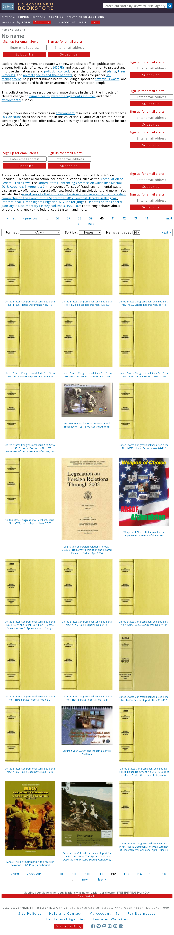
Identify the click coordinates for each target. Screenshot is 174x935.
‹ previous (30, 218)
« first (11, 218)
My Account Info (104, 913)
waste (115, 79)
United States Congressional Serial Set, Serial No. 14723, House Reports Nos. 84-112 (144, 446)
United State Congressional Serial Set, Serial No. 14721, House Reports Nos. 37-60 (30, 521)
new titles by (28, 22)
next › (86, 879)
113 (126, 874)
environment (65, 113)
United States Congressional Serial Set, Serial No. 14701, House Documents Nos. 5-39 (87, 375)
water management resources (73, 96)
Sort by (71, 232)
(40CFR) (58, 67)
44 (146, 218)
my (66, 22)
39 (90, 218)
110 (87, 874)
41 (113, 218)
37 (68, 218)
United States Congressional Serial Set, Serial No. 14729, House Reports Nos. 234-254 (30, 375)
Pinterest (115, 926)
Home (5, 29)
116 (164, 874)
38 (79, 218)
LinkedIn (121, 926)
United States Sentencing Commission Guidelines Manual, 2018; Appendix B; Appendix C (62, 185)
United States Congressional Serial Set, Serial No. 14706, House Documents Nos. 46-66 (30, 770)
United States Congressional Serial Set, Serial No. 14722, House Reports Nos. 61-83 (87, 623)
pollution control (56, 71)
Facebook (93, 926)
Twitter (99, 926)
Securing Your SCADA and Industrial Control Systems (87, 752)
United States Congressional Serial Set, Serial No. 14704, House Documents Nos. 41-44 (144, 623)
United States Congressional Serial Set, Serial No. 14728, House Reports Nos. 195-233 (87, 303)
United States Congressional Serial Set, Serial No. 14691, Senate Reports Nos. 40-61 (87, 698)
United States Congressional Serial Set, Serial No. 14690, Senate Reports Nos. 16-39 (144, 375)
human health (39, 96)
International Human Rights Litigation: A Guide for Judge (43, 202)
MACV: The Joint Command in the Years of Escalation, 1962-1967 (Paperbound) (30, 863)
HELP (83, 22)
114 (138, 874)
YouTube (110, 926)
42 (124, 218)
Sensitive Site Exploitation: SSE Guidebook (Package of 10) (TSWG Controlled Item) (87, 425)
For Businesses (141, 913)
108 (61, 874)
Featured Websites (110, 919)
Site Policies (30, 913)
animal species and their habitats (47, 75)
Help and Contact (65, 913)
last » (90, 224)
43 (135, 218)
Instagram (104, 926)
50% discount (11, 117)
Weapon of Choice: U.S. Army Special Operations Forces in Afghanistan (144, 534)
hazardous (103, 79)
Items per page (118, 232)
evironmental (11, 100)
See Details (87, 896)
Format (12, 232)
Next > (166, 232)
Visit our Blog (68, 926)
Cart (95, 22)
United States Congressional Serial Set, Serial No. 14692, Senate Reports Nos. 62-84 (30, 698)
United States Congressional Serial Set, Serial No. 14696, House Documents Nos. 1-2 (30, 303)
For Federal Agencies (65, 919)
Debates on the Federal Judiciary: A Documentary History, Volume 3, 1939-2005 (62, 204)
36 (57, 218)
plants (111, 71)
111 (100, 874)
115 (151, 874)
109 (74, 874)
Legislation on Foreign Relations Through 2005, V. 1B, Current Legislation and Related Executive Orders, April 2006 (87, 550)
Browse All (15, 16)
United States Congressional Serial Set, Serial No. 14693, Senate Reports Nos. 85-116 (144, 303)
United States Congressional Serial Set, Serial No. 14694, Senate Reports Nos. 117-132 (144, 698)
